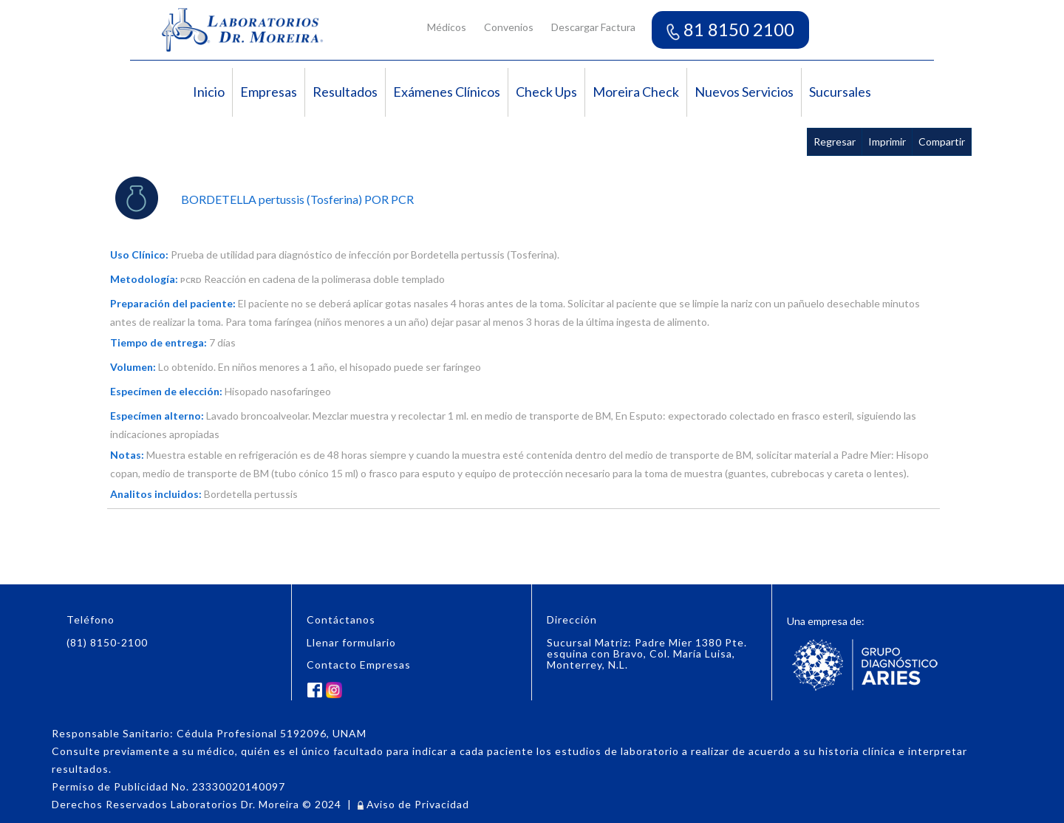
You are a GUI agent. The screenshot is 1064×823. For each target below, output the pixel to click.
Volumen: (133, 367)
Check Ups (546, 91)
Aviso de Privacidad (413, 804)
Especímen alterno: (157, 415)
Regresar (835, 141)
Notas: (127, 454)
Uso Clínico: (139, 254)
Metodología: (144, 279)
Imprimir (887, 141)
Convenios (508, 27)
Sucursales (840, 91)
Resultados (345, 91)
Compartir (941, 141)
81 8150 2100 (730, 29)
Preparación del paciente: (173, 303)
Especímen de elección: (166, 391)
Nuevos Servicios (744, 91)
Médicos (446, 27)
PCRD (191, 280)
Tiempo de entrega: (158, 342)
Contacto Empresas (359, 664)
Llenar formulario (351, 642)
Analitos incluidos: (156, 494)
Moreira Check (636, 91)
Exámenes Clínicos (446, 91)
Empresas (268, 91)
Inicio (209, 91)
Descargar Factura (593, 27)
